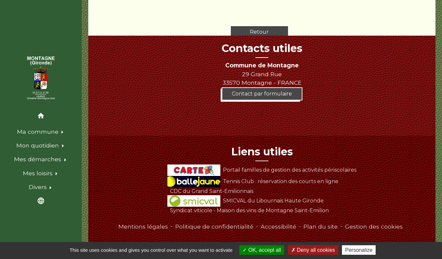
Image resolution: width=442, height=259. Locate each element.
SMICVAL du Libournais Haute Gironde (245, 201)
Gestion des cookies (374, 226)
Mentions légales (143, 226)
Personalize (359, 250)
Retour (259, 32)
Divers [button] (38, 186)
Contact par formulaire (262, 94)
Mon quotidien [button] (38, 145)
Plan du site (320, 226)
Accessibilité (278, 226)
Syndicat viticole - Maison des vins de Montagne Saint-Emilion (249, 210)
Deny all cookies (313, 250)
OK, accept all (262, 250)
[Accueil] (41, 78)
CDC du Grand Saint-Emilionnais (211, 191)
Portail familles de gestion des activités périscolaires (261, 170)
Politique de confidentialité (214, 226)
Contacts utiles (262, 48)
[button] (41, 117)
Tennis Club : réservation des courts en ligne (252, 181)
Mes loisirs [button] (38, 173)
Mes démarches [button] (38, 159)
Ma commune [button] (38, 131)
